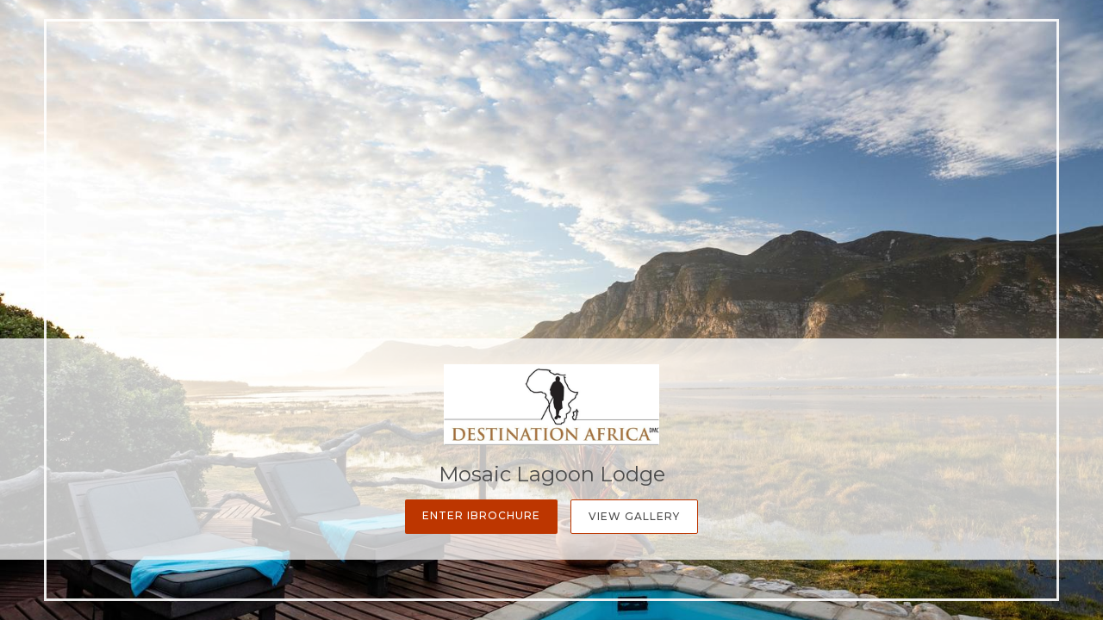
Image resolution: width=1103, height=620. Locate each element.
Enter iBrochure (481, 515)
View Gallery (634, 516)
